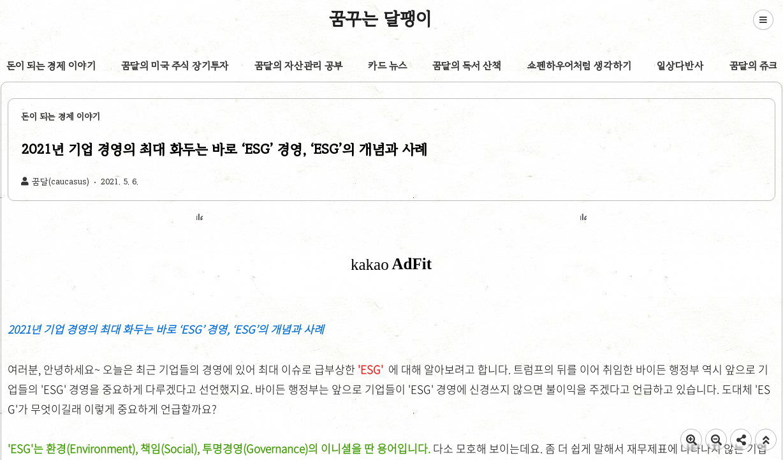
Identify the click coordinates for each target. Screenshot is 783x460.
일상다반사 (680, 65)
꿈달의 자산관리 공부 (298, 65)
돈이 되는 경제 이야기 (51, 65)
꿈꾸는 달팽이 (380, 18)
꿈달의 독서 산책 (467, 65)
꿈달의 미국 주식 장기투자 (175, 65)
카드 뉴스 (387, 65)
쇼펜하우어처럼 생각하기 (579, 65)
